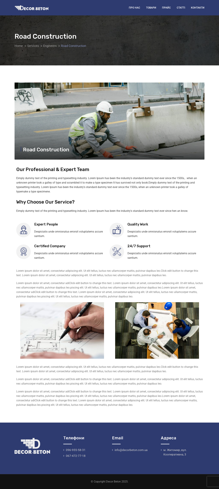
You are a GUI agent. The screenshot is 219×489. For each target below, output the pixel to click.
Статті (181, 7)
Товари (151, 7)
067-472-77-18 (76, 455)
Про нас (134, 7)
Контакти (197, 7)
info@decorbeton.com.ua (131, 450)
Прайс (166, 7)
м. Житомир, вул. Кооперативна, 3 (175, 452)
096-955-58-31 (76, 450)
